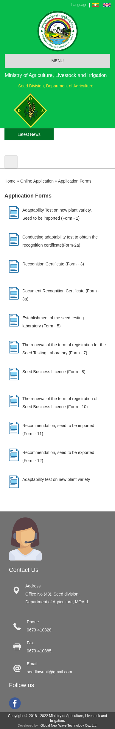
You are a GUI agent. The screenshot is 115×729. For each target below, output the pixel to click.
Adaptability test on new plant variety (56, 479)
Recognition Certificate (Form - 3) (53, 264)
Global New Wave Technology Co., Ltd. (69, 725)
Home (9, 181)
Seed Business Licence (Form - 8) (54, 371)
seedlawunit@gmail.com (49, 671)
